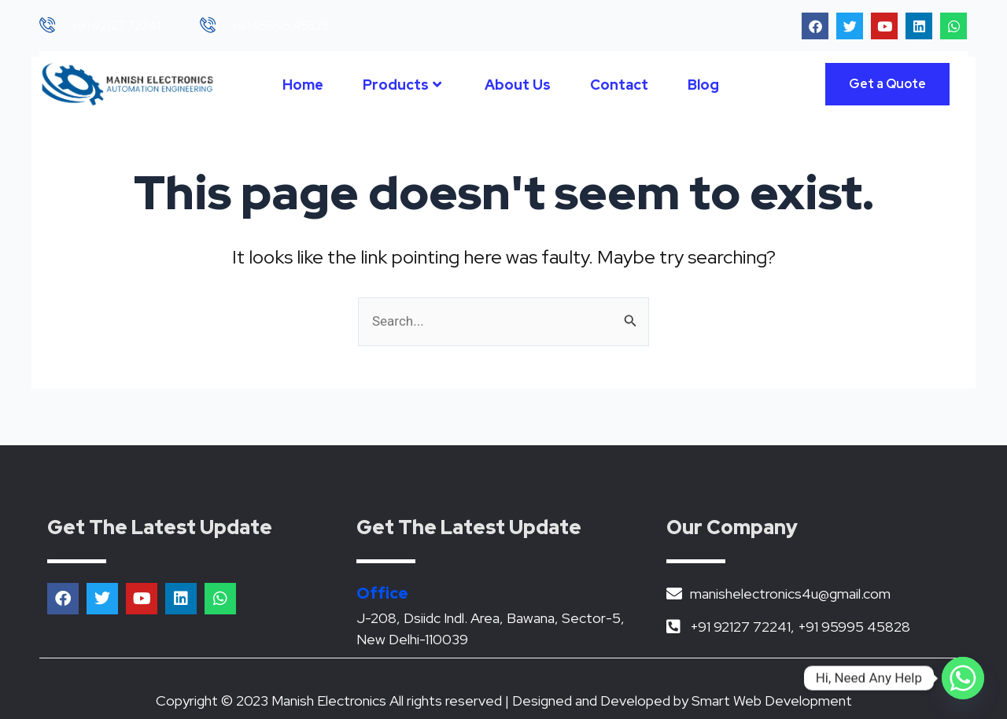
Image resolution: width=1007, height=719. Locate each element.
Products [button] (402, 85)
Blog (703, 85)
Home (302, 85)
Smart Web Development (772, 700)
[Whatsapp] (963, 678)
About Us (518, 85)
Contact (619, 85)
